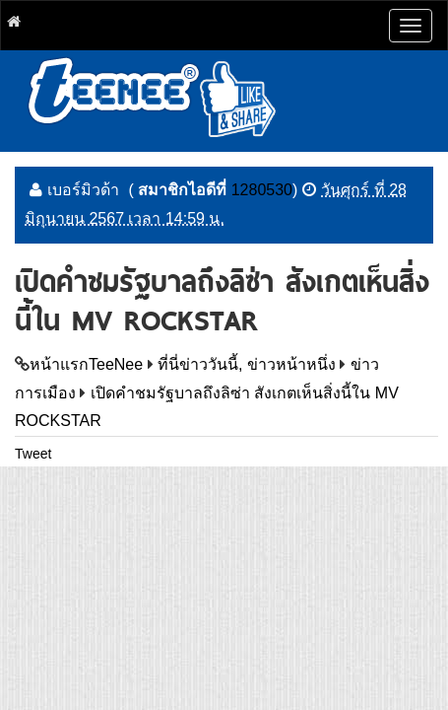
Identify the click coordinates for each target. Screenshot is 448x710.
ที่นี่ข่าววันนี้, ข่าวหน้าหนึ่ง (247, 364)
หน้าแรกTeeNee (86, 364)
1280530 (261, 189)
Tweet (33, 454)
